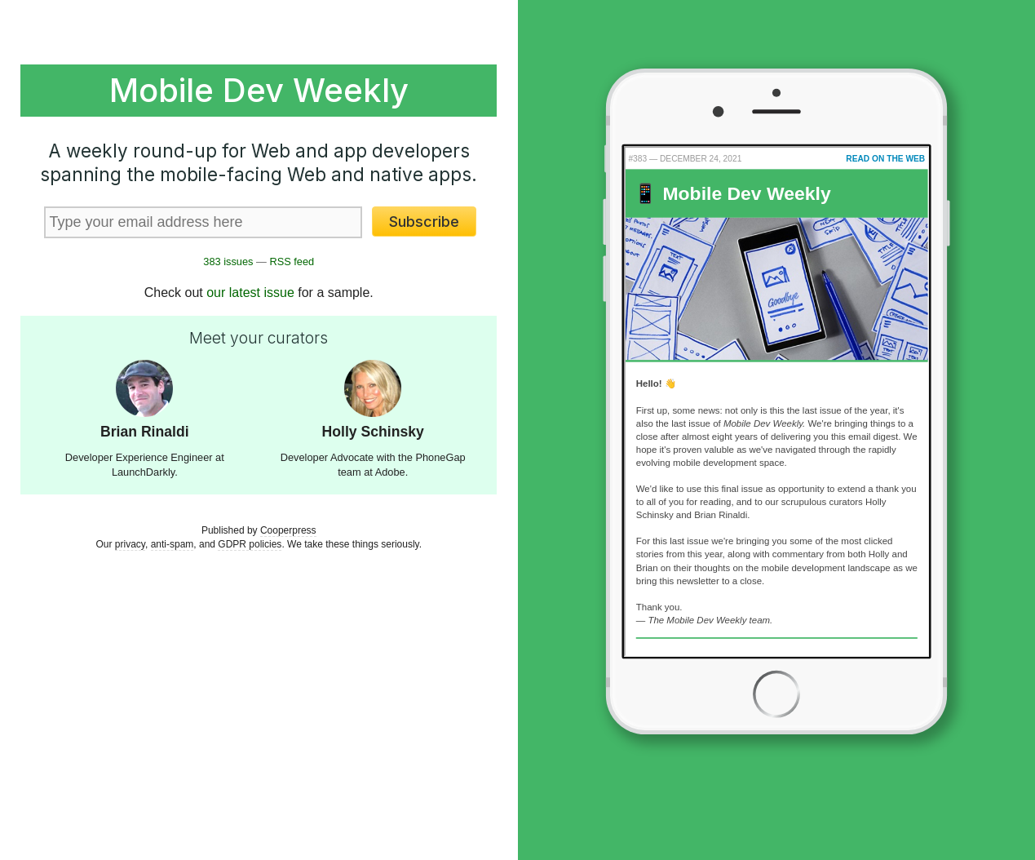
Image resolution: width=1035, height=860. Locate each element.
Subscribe (424, 221)
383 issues (228, 261)
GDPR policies (249, 544)
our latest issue (250, 292)
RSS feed (291, 261)
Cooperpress (288, 530)
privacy (130, 544)
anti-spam (172, 544)
